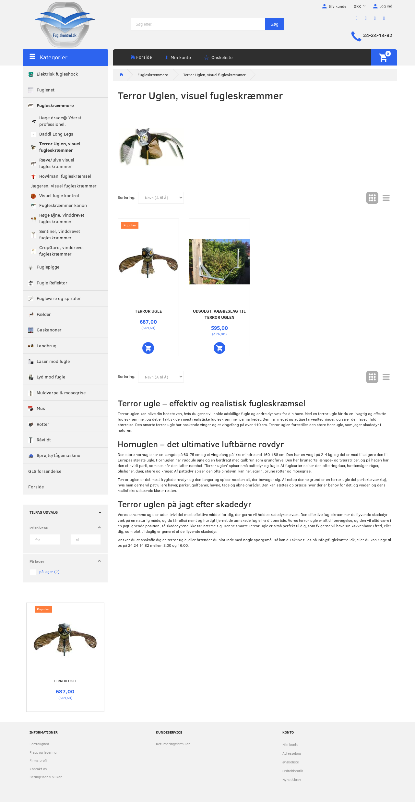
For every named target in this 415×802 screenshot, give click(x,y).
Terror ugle (65, 680)
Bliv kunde (337, 6)
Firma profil (39, 760)
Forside (144, 57)
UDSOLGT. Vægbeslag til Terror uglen (219, 314)
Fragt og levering (43, 752)
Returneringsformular (173, 743)
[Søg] (274, 24)
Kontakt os (38, 768)
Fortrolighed (39, 743)
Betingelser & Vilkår (46, 776)
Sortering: (126, 197)
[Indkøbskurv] (384, 57)
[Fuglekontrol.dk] (60, 24)
